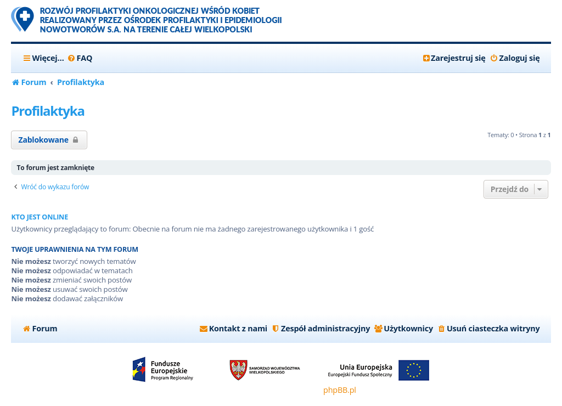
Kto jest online (39, 217)
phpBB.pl (339, 390)
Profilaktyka (47, 110)
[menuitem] (80, 58)
